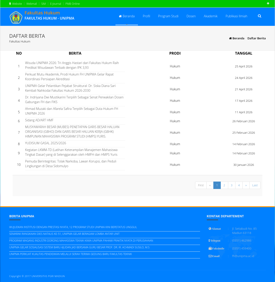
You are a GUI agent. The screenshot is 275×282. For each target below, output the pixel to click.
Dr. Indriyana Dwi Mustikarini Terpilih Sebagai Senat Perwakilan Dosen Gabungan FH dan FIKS (74, 99)
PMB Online (72, 4)
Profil (146, 16)
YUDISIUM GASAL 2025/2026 (45, 143)
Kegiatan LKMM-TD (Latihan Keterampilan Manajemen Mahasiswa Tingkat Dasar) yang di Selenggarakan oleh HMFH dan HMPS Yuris (71, 152)
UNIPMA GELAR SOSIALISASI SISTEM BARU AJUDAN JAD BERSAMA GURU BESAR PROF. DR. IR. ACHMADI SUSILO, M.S (79, 247)
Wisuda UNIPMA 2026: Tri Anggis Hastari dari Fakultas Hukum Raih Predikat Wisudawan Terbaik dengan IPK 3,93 (72, 65)
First (201, 185)
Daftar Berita (257, 38)
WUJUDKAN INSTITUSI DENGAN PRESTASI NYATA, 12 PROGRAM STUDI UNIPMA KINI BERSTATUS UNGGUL (73, 227)
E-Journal (55, 4)
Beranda (127, 16)
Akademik (211, 16)
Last (255, 185)
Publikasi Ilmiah (236, 16)
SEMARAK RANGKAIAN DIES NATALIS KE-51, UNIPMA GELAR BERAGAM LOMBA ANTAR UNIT (64, 234)
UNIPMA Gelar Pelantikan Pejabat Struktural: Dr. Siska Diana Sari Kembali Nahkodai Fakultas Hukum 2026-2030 (70, 88)
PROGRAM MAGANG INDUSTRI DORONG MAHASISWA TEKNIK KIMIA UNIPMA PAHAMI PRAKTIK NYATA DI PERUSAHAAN (81, 240)
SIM (43, 4)
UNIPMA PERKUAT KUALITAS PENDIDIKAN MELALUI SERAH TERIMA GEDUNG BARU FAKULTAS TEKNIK (70, 254)
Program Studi (168, 16)
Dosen (191, 16)
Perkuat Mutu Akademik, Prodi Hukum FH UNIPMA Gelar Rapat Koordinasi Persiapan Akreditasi (69, 76)
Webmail (31, 4)
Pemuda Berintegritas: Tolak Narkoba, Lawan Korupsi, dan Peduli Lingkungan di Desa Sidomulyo (70, 163)
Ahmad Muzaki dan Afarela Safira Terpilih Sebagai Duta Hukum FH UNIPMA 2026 (71, 111)
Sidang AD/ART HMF (39, 120)
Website (15, 4)
